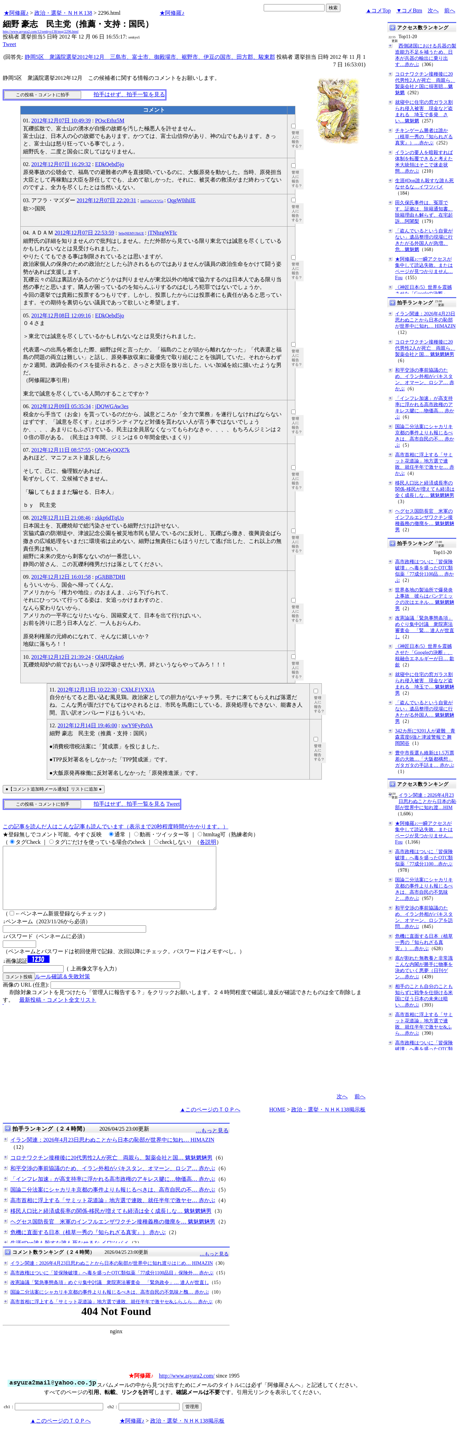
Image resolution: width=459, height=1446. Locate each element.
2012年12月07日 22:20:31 (106, 200)
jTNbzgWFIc (162, 233)
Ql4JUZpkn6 (109, 657)
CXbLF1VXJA (138, 690)
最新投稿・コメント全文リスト (57, 1012)
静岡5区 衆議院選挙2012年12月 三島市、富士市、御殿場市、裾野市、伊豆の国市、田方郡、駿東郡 (150, 57)
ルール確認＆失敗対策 (62, 989)
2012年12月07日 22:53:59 (84, 233)
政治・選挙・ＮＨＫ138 (63, 13)
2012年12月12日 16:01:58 (61, 577)
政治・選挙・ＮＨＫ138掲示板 (328, 1122)
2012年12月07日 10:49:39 (61, 120)
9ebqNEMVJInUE (131, 233)
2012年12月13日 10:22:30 (87, 690)
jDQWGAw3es (111, 406)
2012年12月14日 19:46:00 (87, 725)
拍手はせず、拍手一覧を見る (129, 94)
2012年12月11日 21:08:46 (60, 518)
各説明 (208, 842)
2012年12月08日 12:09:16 (61, 315)
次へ (433, 10)
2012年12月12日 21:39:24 (61, 657)
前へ (449, 10)
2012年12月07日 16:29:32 (61, 164)
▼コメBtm (409, 10)
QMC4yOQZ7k (112, 450)
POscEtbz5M (109, 120)
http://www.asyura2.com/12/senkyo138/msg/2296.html (40, 31)
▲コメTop (378, 10)
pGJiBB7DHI (110, 577)
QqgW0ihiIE (181, 200)
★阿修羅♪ (16, 13)
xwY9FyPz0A (137, 725)
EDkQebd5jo (109, 164)
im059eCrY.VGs (151, 201)
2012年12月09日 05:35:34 (61, 406)
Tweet (9, 44)
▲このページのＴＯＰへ (210, 1122)
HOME (277, 1122)
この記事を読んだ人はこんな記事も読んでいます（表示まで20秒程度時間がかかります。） (115, 826)
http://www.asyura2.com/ (187, 1388)
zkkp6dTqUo (109, 518)
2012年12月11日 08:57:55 (60, 450)
